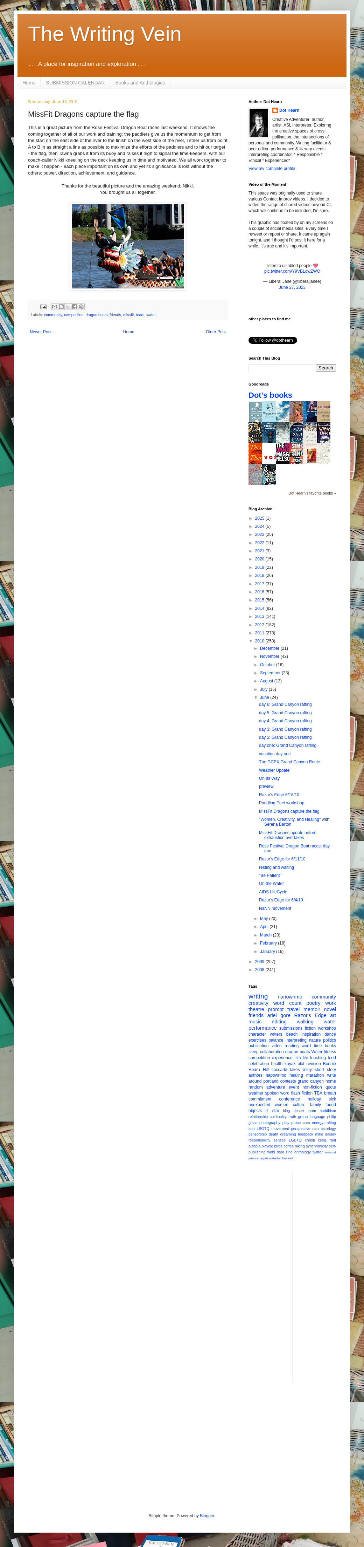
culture (299, 1104)
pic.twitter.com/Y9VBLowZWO (292, 271)
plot (301, 1063)
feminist (330, 1152)
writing (258, 996)
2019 (260, 567)
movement (280, 1128)
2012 (260, 624)
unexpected (259, 1104)
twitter (318, 1152)
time (318, 1045)
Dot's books (270, 395)
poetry (314, 1003)
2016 (260, 592)
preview (266, 786)
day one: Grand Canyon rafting (287, 745)
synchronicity (317, 1146)
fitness (330, 1051)
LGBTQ (295, 1140)
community (53, 315)
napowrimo (276, 1075)
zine (289, 1152)
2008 (260, 969)
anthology (302, 1152)
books (330, 1045)
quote (331, 1087)
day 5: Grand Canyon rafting (285, 712)
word (306, 1045)
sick (332, 1099)
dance (330, 1034)
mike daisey (325, 1134)
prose (296, 1122)
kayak (290, 1063)
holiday (314, 1099)
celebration (258, 1063)
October (268, 664)
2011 (260, 633)
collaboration (272, 1051)
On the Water (271, 883)
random (255, 1087)
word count (287, 1003)
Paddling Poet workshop (281, 802)
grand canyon (311, 1081)
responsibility (259, 1140)
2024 (260, 526)
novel (330, 1009)
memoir (311, 1009)
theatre (256, 1009)
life (305, 1057)
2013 (260, 616)
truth (292, 1117)
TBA (318, 1093)
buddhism (328, 1111)
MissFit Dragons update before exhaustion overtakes (287, 835)
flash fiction (302, 1093)
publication (258, 1045)
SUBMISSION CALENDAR (75, 83)
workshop (327, 1028)
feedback (305, 1134)
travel (293, 1009)
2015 (260, 600)
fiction (310, 1028)
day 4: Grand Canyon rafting (285, 720)
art (333, 1015)
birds (278, 1146)
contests (288, 1081)
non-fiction (312, 1087)
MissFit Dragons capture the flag (289, 811)
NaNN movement (275, 908)
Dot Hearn (289, 110)
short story (325, 1069)
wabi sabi (275, 1152)
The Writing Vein (105, 34)
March (266, 935)
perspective (300, 1128)
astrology (328, 1128)
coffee (289, 1146)
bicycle (267, 1146)
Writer (317, 1051)
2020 (260, 559)
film (297, 1057)
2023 (260, 534)
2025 (260, 518)
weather (256, 1093)
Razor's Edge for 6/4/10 (281, 900)
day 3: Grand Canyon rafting (285, 729)
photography (269, 1122)
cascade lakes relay (292, 1069)
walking (305, 1021)
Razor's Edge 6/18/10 (279, 794)
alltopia (254, 1146)
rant (332, 1140)
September (271, 672)
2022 (260, 542)
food (332, 1057)
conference (289, 1099)
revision (313, 1063)
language (317, 1117)
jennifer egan (258, 1158)
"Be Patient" (270, 875)
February (269, 943)
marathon (315, 1075)
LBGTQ (263, 1128)
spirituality (278, 1117)
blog (286, 1111)
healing (296, 1075)
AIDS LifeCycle (273, 892)
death (273, 1134)
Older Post (216, 331)
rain (315, 1128)
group (303, 1117)
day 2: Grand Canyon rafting (285, 737)
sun (251, 1128)
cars (306, 1122)
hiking (300, 1146)
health (277, 1063)
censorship (257, 1134)
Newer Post (40, 331)
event (294, 1087)
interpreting (296, 1040)
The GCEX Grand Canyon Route (289, 761)
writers (276, 1034)
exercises (257, 1040)
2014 (260, 608)
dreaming (288, 1134)
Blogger (207, 1515)
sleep (253, 1051)
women (281, 1104)
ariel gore (278, 1015)
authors (255, 1075)
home (331, 1081)
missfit (128, 315)
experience (282, 1057)
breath (330, 1093)
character (257, 1034)
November (270, 656)
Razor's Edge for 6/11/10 (282, 859)
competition (73, 315)
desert (299, 1111)
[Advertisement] (326, 1276)
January (268, 951)
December (270, 648)
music (255, 1021)
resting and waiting (276, 867)
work (331, 1003)
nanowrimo (290, 997)
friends (115, 315)
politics (329, 1040)
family (315, 1104)
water (151, 315)
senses (280, 1140)
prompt (276, 1009)
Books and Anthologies (140, 83)
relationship (258, 1117)
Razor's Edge (310, 1015)
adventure (275, 1087)
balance (275, 1040)
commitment (259, 1099)
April (265, 926)
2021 (260, 550)
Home (28, 83)
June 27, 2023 (292, 287)
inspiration (311, 1034)
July (264, 689)
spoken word (277, 1093)
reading (292, 1045)
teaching (318, 1057)
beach (292, 1034)
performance (262, 1028)
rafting (331, 1122)
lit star (272, 1110)
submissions (290, 1028)
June (265, 697)
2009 (260, 961)
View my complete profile (271, 168)
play (285, 1122)
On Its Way (269, 778)
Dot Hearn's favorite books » (312, 493)
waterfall (275, 1158)
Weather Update (274, 770)
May (264, 918)
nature (315, 1040)
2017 (260, 583)
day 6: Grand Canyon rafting (285, 704)
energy (317, 1122)
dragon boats (96, 315)
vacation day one (275, 753)
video (277, 1045)
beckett (287, 1158)
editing (279, 1021)
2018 (260, 575)
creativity (258, 1003)
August (267, 681)
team (140, 315)
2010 (260, 641)
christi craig (315, 1140)
